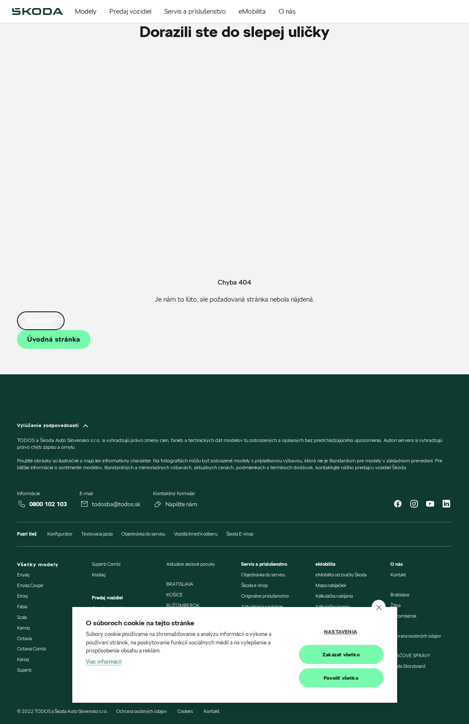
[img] (37, 11)
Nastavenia (340, 631)
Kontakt (40, 320)
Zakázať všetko (341, 654)
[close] (379, 607)
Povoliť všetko (341, 678)
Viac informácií (104, 661)
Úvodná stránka (53, 339)
